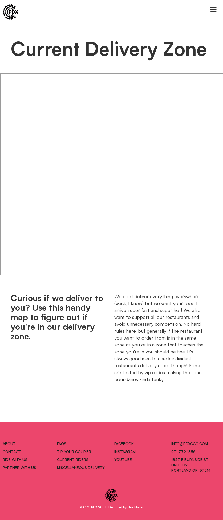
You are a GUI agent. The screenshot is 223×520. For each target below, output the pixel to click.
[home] (9, 12)
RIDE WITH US (15, 459)
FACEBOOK (124, 443)
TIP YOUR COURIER (74, 451)
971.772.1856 (183, 451)
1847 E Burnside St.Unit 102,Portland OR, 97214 (191, 465)
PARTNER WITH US (19, 467)
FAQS (61, 443)
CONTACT (12, 451)
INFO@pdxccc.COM (189, 443)
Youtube (123, 459)
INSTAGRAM (125, 451)
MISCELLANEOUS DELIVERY (81, 467)
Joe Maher (135, 507)
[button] (213, 9)
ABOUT (9, 443)
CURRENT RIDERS (72, 459)
